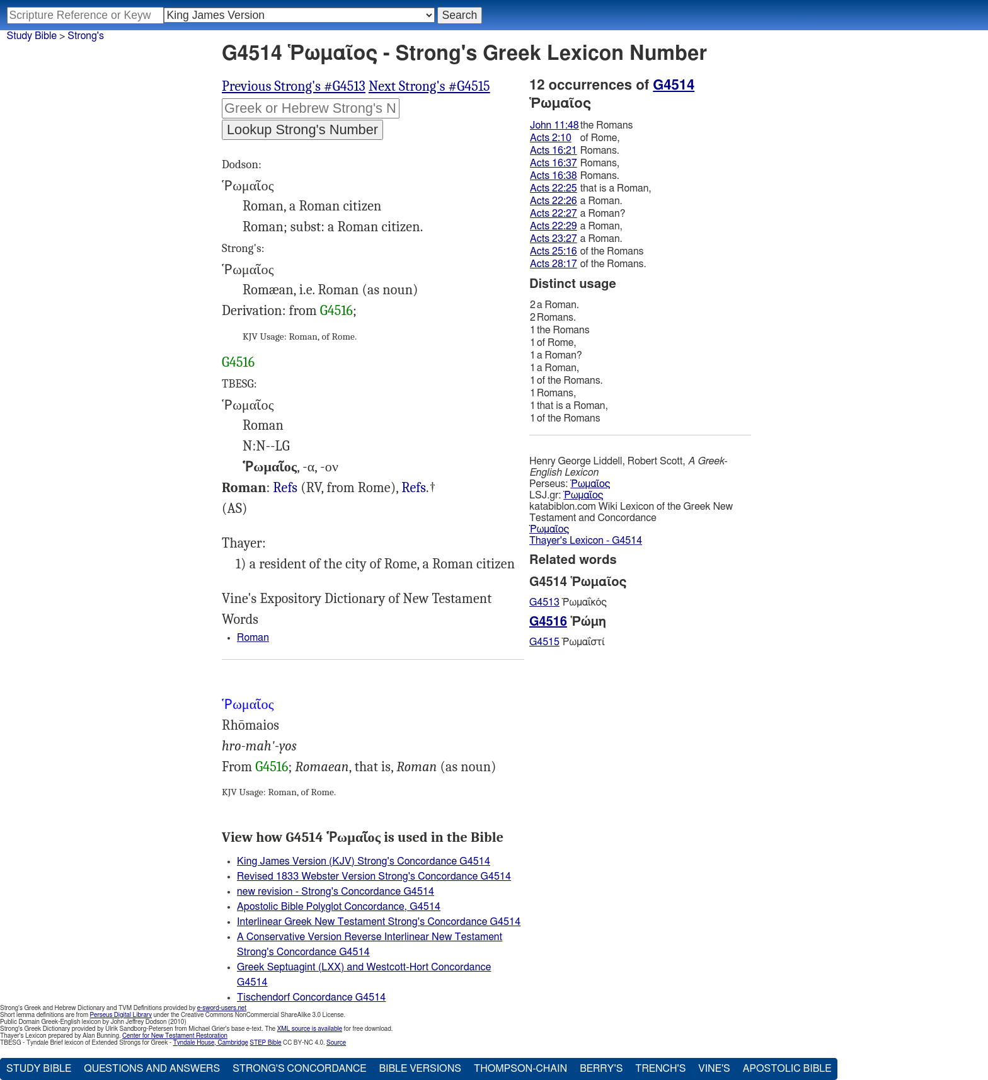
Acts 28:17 (553, 264)
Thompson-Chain (520, 1069)
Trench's (660, 1069)
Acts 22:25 (553, 188)
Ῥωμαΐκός (568, 602)
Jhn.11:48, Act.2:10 (285, 488)
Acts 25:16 (553, 251)
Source (336, 1043)
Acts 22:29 (553, 226)
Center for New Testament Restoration (174, 1036)
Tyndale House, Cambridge (210, 1043)
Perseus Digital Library (121, 1015)
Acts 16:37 (553, 163)
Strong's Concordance (299, 1069)
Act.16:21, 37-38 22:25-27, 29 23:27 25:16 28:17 (413, 488)
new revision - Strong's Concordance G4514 (335, 892)
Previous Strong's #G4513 (293, 86)
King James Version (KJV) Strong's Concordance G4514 (363, 861)
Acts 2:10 (551, 138)
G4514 (673, 85)
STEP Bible (265, 1043)
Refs (285, 488)
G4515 (544, 642)
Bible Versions (420, 1069)
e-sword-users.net (221, 1008)
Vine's (714, 1069)
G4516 (336, 310)
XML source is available (309, 1029)
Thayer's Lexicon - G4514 (585, 541)
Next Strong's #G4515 (429, 86)
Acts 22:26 (553, 201)
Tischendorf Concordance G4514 (311, 997)
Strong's (85, 36)
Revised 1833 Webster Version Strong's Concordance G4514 (374, 876)
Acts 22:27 (553, 214)
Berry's (601, 1069)
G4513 (544, 602)
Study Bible (32, 36)
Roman (253, 638)
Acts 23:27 (553, 239)
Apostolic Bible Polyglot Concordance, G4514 (338, 907)
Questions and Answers (152, 1069)
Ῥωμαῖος (590, 484)
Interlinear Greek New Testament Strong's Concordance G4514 (378, 922)
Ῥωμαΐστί (567, 642)
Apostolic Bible (787, 1069)
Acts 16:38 (553, 176)
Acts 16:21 (553, 151)
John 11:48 (554, 125)
